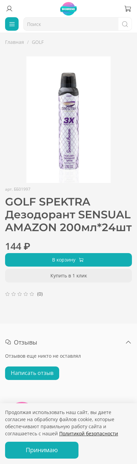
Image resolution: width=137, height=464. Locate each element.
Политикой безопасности (88, 433)
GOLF (38, 42)
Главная (14, 42)
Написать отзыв (32, 373)
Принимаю (42, 450)
